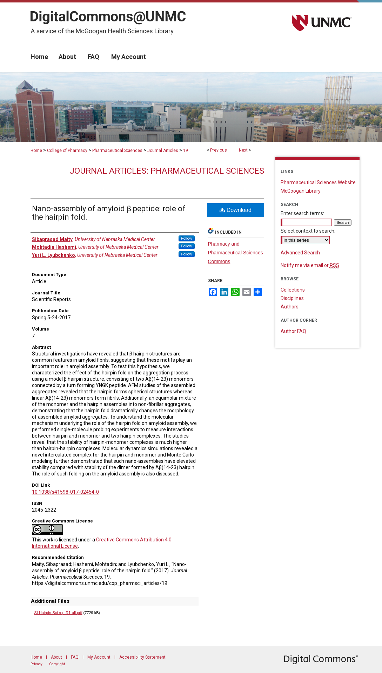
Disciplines (292, 298)
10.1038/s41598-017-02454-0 (65, 492)
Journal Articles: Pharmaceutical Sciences (166, 171)
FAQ (75, 657)
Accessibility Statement (142, 657)
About (56, 657)
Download (236, 210)
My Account (98, 657)
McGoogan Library (301, 191)
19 (185, 150)
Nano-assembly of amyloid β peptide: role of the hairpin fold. (109, 212)
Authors (290, 306)
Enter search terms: (302, 213)
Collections (293, 290)
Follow (186, 238)
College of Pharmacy (67, 150)
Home (36, 150)
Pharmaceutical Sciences (117, 150)
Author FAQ (293, 331)
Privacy (36, 664)
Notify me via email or (310, 265)
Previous (218, 150)
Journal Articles (162, 150)
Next (243, 150)
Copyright (57, 664)
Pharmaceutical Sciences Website (318, 182)
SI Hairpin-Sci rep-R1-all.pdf (58, 613)
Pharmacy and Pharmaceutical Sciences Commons (235, 252)
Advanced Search (300, 252)
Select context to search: (308, 231)
